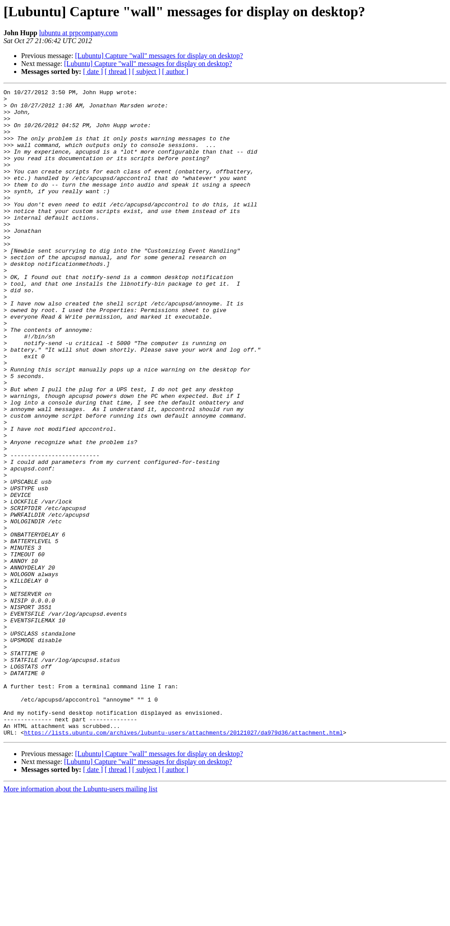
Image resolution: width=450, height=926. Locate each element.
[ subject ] (146, 71)
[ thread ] (118, 71)
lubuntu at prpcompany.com (78, 33)
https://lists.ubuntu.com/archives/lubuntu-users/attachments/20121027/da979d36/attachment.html (183, 862)
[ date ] (93, 71)
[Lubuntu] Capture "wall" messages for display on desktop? (159, 55)
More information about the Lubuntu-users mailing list (80, 918)
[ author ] (175, 71)
